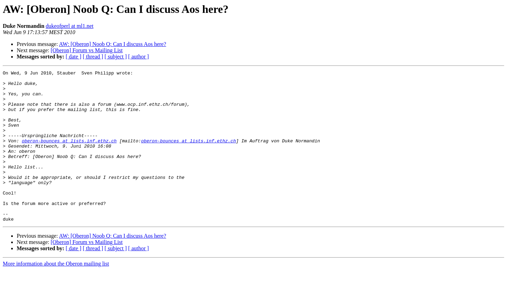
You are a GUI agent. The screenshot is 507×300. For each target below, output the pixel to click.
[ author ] (138, 57)
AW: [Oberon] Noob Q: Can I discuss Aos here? (112, 44)
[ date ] (73, 57)
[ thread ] (93, 57)
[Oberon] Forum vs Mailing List (87, 50)
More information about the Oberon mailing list (56, 294)
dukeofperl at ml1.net (69, 26)
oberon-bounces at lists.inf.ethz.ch (69, 155)
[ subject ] (116, 57)
